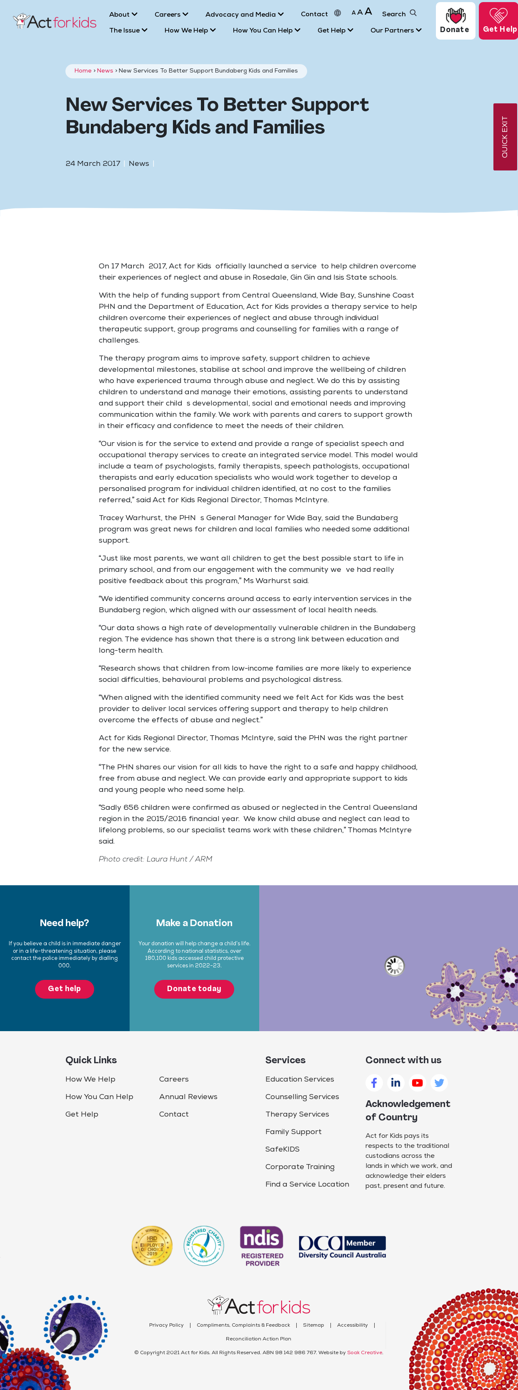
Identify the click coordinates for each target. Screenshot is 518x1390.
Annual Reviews (188, 1097)
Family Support (293, 1132)
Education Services (299, 1080)
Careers (174, 1080)
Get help (64, 989)
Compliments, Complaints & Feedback (243, 1325)
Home (83, 71)
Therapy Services (297, 1115)
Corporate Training (300, 1167)
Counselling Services (302, 1097)
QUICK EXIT (505, 137)
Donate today (194, 989)
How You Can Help (99, 1097)
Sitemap (313, 1325)
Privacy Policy (166, 1325)
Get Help (81, 1115)
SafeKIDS (282, 1150)
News (105, 71)
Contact (174, 1115)
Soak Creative (364, 1352)
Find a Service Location (307, 1185)
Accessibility (352, 1325)
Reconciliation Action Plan (258, 1339)
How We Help (90, 1080)
